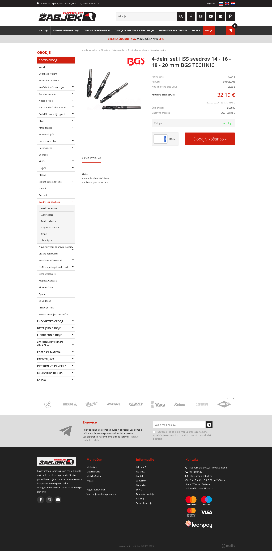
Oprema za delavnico (97, 30)
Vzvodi (42, 188)
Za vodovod (45, 300)
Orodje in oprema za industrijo (134, 30)
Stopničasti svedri (50, 227)
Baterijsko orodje (49, 328)
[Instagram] (201, 16)
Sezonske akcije (144, 503)
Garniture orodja (47, 93)
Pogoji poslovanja (96, 489)
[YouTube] (210, 16)
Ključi (41, 120)
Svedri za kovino (49, 208)
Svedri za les (47, 214)
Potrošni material (49, 352)
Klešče (42, 161)
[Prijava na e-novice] (209, 424)
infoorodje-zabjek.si (200, 475)
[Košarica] (230, 30)
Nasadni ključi (46, 100)
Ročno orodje (48, 60)
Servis (139, 489)
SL (221, 3)
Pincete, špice (46, 287)
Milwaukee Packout (49, 80)
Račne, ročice (45, 147)
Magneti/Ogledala (48, 280)
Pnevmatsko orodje (50, 321)
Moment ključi (46, 134)
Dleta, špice (46, 240)
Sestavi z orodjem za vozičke (53, 314)
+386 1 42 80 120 (90, 3)
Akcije (208, 30)
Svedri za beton (49, 221)
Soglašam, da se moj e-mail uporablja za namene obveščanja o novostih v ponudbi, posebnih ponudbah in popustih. (182, 435)
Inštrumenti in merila (51, 366)
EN (227, 3)
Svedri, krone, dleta (49, 201)
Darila (196, 30)
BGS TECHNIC (228, 112)
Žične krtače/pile (47, 273)
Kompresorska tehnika (173, 30)
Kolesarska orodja (49, 373)
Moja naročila (93, 471)
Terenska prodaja (145, 494)
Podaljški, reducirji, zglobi (52, 114)
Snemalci (43, 154)
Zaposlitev (141, 480)
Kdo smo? (141, 467)
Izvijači (42, 168)
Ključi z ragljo (45, 127)
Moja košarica (94, 476)
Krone (44, 233)
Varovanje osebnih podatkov (101, 494)
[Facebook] (191, 16)
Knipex (41, 379)
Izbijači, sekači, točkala (50, 181)
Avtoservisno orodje (66, 30)
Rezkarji (43, 195)
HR (233, 3)
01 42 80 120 (193, 471)
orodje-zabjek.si (89, 49)
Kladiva (42, 174)
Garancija (141, 485)
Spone (42, 294)
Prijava (211, 3)
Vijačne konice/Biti (48, 253)
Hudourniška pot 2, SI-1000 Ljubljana (56, 3)
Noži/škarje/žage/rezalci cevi (53, 267)
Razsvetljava (45, 359)
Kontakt (140, 476)
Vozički (42, 67)
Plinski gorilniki (46, 307)
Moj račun (92, 467)
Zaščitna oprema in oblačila (50, 343)
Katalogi (140, 498)
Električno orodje (49, 335)
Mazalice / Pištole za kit (50, 260)
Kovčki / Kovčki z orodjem (52, 87)
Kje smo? (140, 471)
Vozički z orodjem (48, 73)
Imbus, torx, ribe (47, 141)
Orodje (43, 30)
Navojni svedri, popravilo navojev (56, 246)
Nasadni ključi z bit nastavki (53, 107)
